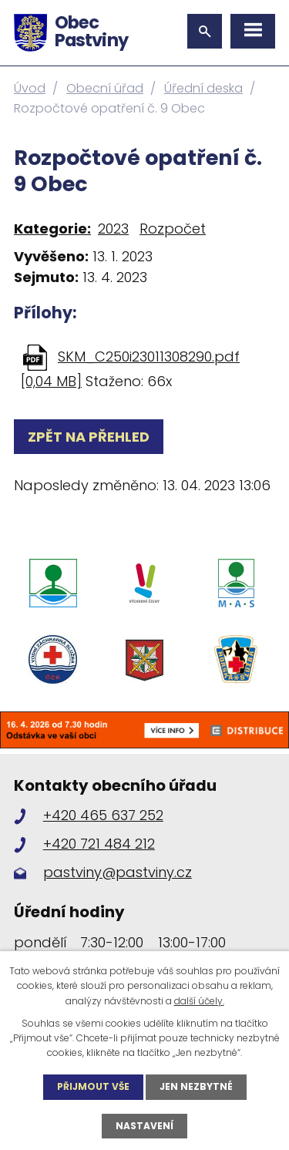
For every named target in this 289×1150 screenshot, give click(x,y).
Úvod (29, 88)
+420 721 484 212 (99, 843)
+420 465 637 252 (103, 815)
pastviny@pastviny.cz (117, 872)
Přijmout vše (93, 1086)
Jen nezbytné (196, 1086)
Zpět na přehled (89, 436)
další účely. (199, 1000)
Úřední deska (203, 88)
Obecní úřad (104, 88)
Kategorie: (52, 228)
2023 (113, 228)
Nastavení (144, 1125)
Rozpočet (172, 228)
